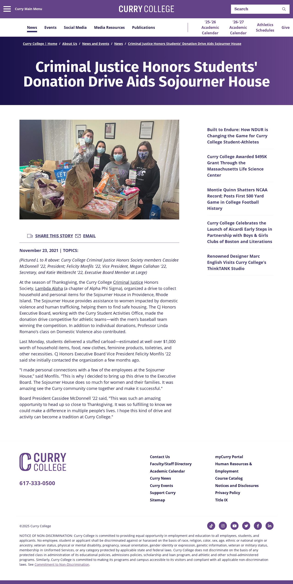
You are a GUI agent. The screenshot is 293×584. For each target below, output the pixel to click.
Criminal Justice (128, 282)
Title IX (221, 500)
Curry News (160, 478)
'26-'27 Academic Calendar (238, 27)
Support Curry (163, 492)
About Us (69, 43)
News (32, 27)
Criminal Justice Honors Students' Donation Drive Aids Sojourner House (184, 43)
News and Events (95, 43)
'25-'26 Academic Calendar (210, 27)
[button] (284, 9)
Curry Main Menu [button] (28, 9)
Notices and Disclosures (237, 485)
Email (85, 235)
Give (286, 27)
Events (50, 27)
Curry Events (161, 485)
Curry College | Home (40, 43)
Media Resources (109, 27)
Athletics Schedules (265, 27)
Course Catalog (229, 478)
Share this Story (50, 235)
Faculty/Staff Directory (171, 463)
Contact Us (160, 456)
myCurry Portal (229, 456)
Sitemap (157, 500)
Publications (143, 27)
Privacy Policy (227, 492)
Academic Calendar (167, 471)
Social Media (75, 27)
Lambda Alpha (49, 288)
